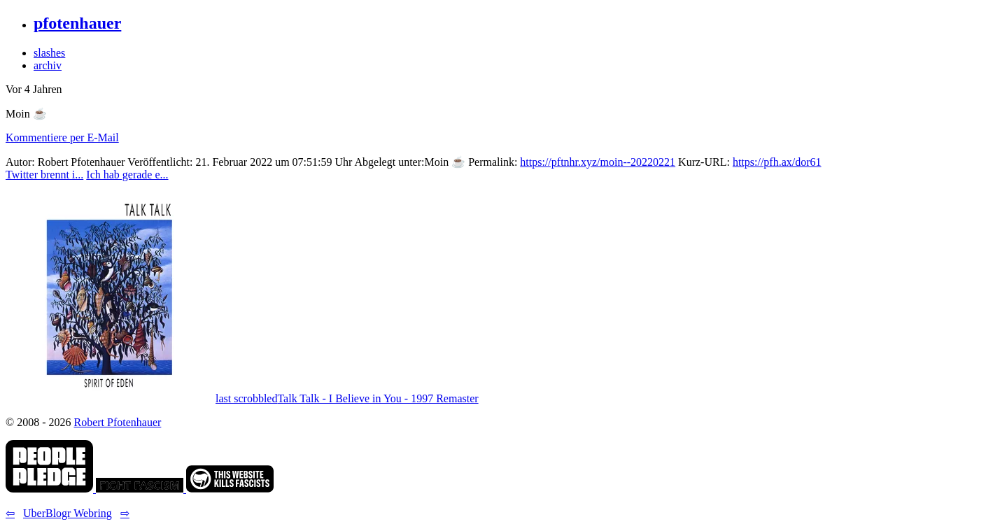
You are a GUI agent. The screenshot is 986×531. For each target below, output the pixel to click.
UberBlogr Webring (67, 513)
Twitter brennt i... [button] (44, 174)
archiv (48, 65)
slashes (49, 53)
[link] (51, 489)
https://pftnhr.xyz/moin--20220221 (597, 162)
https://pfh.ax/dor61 (777, 162)
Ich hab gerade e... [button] (127, 174)
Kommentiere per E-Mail (62, 137)
